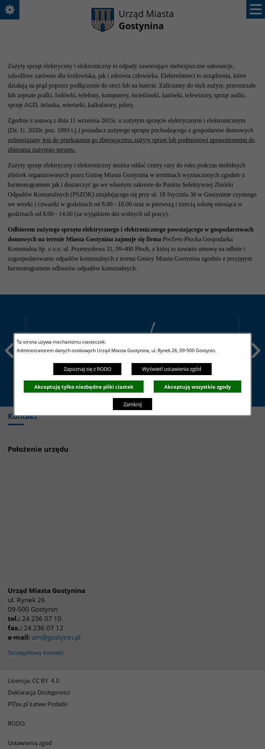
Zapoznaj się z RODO (87, 368)
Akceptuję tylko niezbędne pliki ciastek (83, 386)
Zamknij (132, 404)
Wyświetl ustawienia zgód (171, 368)
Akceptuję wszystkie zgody (197, 386)
